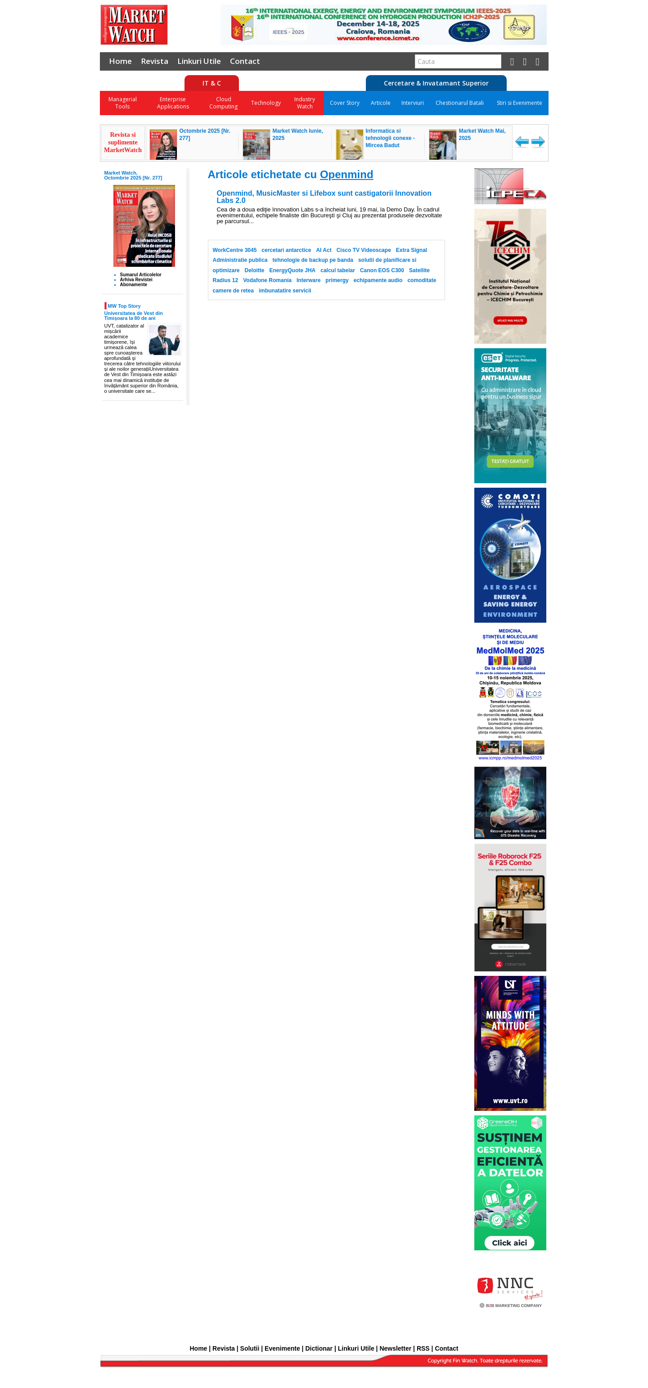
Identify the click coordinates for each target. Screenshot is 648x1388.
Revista (154, 61)
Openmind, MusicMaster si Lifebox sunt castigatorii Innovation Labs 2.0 (324, 197)
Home (120, 61)
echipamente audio (378, 280)
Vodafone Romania (267, 280)
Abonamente (134, 284)
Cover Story (345, 103)
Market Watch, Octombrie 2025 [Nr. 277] (133, 175)
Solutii (250, 1348)
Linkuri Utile (199, 61)
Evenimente (282, 1348)
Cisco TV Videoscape (364, 250)
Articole (381, 103)
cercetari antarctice (286, 250)
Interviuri (412, 103)
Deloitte (255, 270)
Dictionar (319, 1348)
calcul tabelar (337, 270)
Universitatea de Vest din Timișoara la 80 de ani (133, 315)
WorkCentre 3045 (235, 250)
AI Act (323, 250)
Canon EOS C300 (382, 270)
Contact (245, 61)
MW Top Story (124, 305)
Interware (308, 280)
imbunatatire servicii (285, 290)
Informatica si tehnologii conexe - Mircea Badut (390, 138)
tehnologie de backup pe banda (313, 260)
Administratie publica (240, 260)
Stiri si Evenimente (519, 103)
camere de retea (233, 290)
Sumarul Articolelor (141, 274)
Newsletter (395, 1348)
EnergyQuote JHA (293, 270)
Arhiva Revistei (136, 279)
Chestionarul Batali (460, 103)
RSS (423, 1348)
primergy (336, 280)
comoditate (421, 280)
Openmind (347, 174)
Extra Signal (411, 250)
